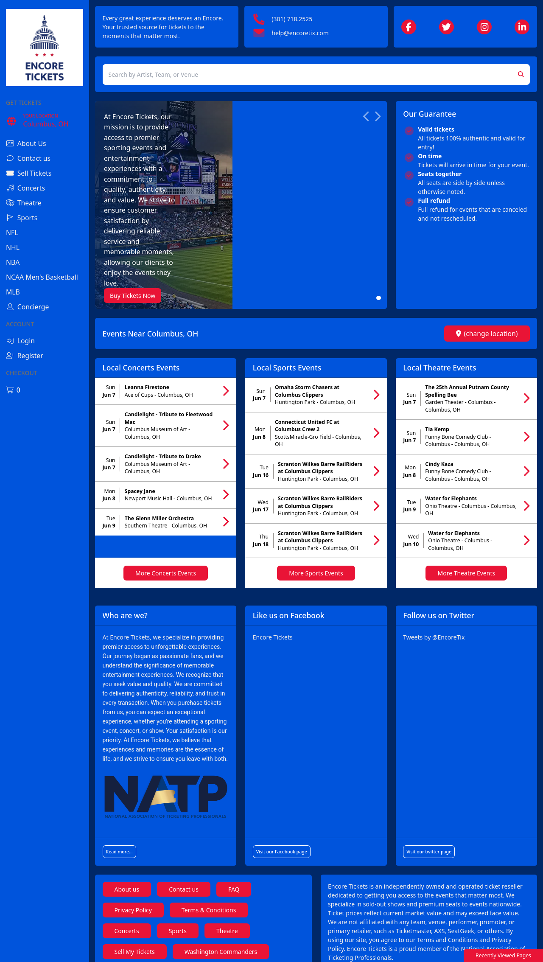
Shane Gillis (131, 935)
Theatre (227, 852)
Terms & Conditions (209, 831)
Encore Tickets (273, 559)
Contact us (184, 811)
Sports (178, 852)
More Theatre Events (466, 494)
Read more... (119, 773)
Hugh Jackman (263, 935)
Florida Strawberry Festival (151, 894)
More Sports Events (316, 494)
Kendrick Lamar (239, 894)
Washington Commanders (221, 873)
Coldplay (127, 915)
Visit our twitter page (428, 773)
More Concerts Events (165, 494)
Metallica (180, 915)
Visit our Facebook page (281, 773)
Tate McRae (239, 915)
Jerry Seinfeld (194, 935)
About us (127, 811)
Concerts (127, 852)
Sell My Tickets (135, 873)
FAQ (234, 811)
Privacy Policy (133, 831)
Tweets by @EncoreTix (434, 559)
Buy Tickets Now (132, 204)
